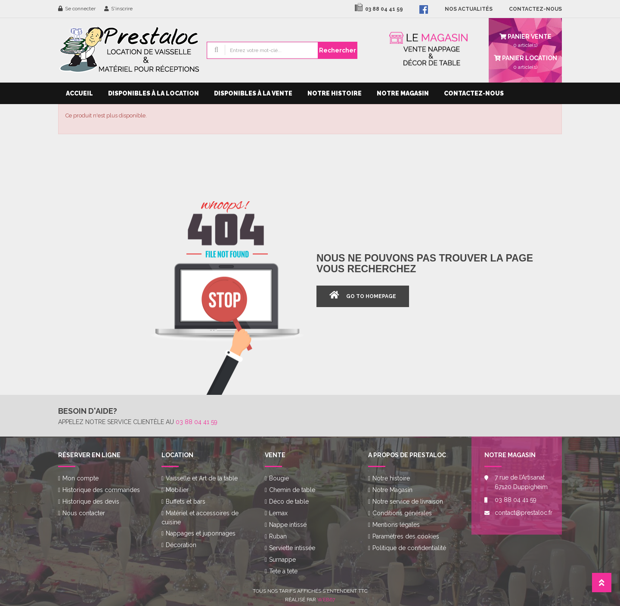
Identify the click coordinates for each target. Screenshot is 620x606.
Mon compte (80, 478)
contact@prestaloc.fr (522, 512)
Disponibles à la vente (253, 93)
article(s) (525, 61)
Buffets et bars (185, 501)
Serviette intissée (292, 547)
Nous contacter (83, 513)
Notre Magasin (403, 93)
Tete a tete (283, 571)
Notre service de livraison (407, 501)
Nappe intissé (288, 524)
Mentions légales (396, 524)
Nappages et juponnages (201, 533)
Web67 (326, 600)
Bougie (279, 478)
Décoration (181, 544)
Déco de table (289, 501)
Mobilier (177, 489)
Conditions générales (402, 513)
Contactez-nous (474, 93)
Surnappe (282, 559)
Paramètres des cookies (405, 536)
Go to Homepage (371, 296)
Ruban (278, 536)
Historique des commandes (101, 489)
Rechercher (337, 50)
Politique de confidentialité (409, 547)
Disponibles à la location (153, 93)
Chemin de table (292, 489)
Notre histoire (334, 93)
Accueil (79, 93)
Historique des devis (90, 501)
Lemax (278, 513)
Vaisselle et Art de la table (202, 478)
